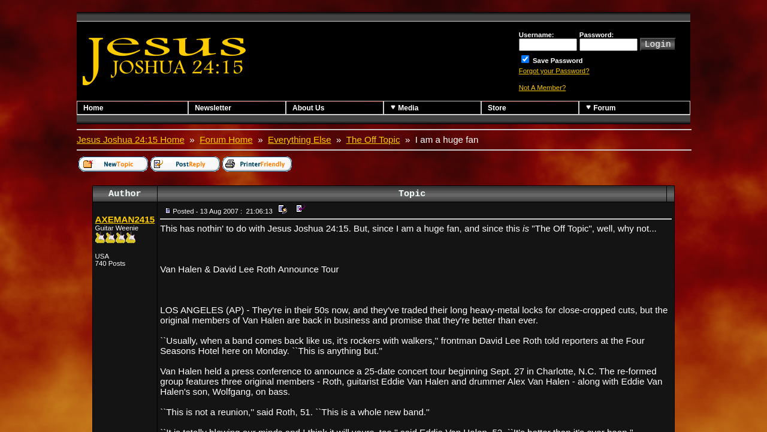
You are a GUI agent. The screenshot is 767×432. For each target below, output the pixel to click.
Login (658, 43)
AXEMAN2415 (125, 219)
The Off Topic (373, 139)
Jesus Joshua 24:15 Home (131, 139)
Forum (600, 107)
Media (404, 107)
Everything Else (299, 139)
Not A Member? (542, 87)
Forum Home (226, 139)
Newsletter (213, 108)
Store (497, 108)
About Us (308, 108)
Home (93, 108)
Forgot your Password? (554, 70)
